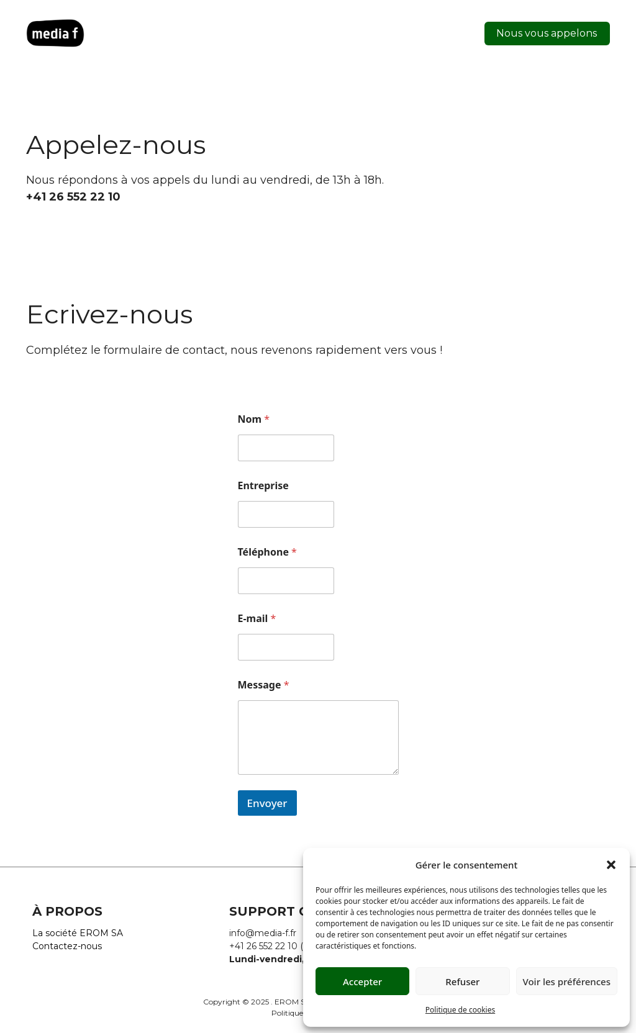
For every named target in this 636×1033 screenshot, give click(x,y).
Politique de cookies (460, 1009)
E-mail (257, 619)
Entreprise (263, 486)
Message (263, 685)
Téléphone (267, 552)
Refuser (462, 981)
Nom (254, 419)
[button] (611, 865)
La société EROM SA (77, 933)
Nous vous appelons (546, 33)
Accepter (362, 981)
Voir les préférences (567, 981)
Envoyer (267, 803)
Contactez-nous (67, 946)
